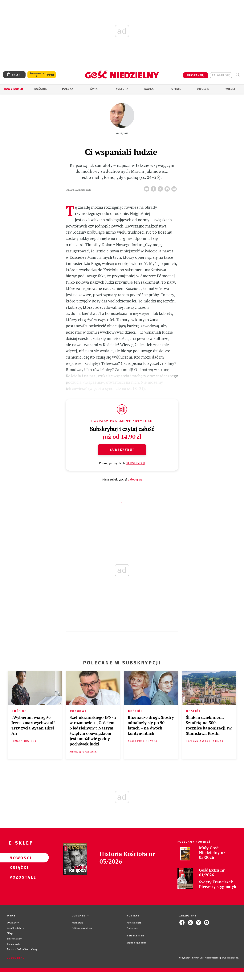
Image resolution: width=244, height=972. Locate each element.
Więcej (230, 89)
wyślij (174, 188)
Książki (18, 867)
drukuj (168, 188)
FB (154, 188)
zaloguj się (221, 75)
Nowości (18, 858)
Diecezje (203, 89)
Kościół (40, 89)
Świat (94, 89)
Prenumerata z (37, 74)
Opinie (176, 89)
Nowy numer (13, 89)
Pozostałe (18, 877)
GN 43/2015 (122, 133)
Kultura (122, 89)
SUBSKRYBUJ (196, 75)
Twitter (161, 188)
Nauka (149, 89)
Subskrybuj (122, 450)
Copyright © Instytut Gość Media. (195, 958)
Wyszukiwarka (237, 74)
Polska (67, 89)
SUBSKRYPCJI (135, 463)
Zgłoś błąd (16, 958)
